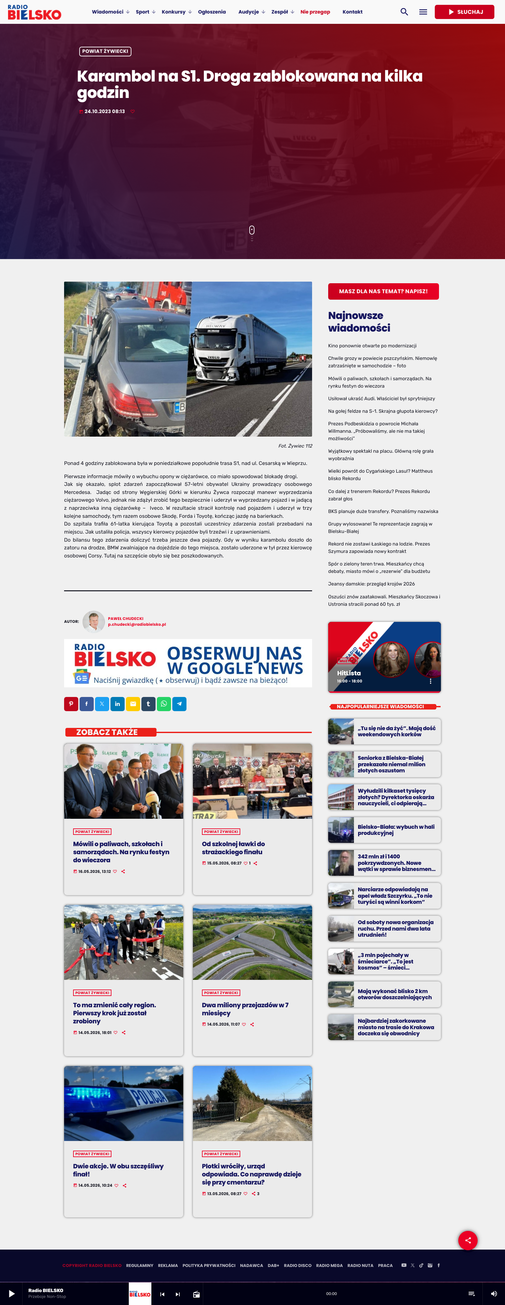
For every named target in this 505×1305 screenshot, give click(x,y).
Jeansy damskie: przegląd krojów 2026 (371, 584)
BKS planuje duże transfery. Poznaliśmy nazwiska (383, 511)
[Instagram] (430, 1266)
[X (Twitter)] (412, 1266)
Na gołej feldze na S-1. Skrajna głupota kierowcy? (383, 411)
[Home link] (34, 12)
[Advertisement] (252, 171)
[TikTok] (421, 1266)
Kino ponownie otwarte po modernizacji (372, 346)
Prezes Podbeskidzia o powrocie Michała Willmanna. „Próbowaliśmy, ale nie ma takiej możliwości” (376, 431)
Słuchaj (464, 12)
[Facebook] (438, 1266)
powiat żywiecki (105, 51)
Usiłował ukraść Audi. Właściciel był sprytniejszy (381, 398)
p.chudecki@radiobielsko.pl (137, 624)
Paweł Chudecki (126, 619)
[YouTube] (403, 1266)
